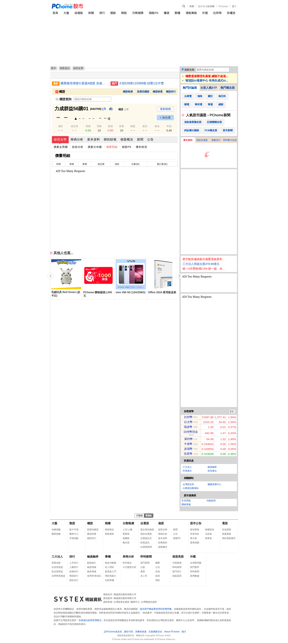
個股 (161, 523)
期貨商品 (109, 529)
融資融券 (212, 467)
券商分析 (128, 556)
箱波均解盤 (110, 563)
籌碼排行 (73, 576)
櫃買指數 (56, 534)
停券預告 (194, 534)
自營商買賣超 (58, 576)
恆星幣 (188, 453)
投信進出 (212, 470)
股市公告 (195, 523)
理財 (157, 580)
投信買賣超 (57, 571)
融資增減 (91, 567)
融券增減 (91, 571)
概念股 (126, 542)
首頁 (55, 13)
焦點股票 (176, 576)
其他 (157, 571)
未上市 (143, 576)
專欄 (108, 556)
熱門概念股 (228, 87)
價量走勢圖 (61, 146)
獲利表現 (141, 146)
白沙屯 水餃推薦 (206, 6)
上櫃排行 (73, 567)
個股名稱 (189, 69)
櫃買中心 (73, 534)
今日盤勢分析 (129, 567)
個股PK (153, 13)
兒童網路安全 (155, 631)
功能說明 (211, 500)
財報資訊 (144, 542)
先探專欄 (109, 580)
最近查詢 (187, 140)
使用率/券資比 (94, 576)
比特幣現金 (191, 431)
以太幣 (188, 421)
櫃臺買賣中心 (214, 484)
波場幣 (188, 448)
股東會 (208, 538)
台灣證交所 (188, 484)
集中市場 (73, 529)
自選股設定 (146, 538)
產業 (142, 571)
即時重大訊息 (230, 140)
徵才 (184, 631)
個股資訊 (65, 68)
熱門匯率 (194, 567)
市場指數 (73, 538)
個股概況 (126, 139)
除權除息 (209, 529)
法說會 (208, 534)
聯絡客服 (186, 504)
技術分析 (77, 146)
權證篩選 (158, 91)
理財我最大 (110, 576)
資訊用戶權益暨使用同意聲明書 (156, 609)
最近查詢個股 (147, 529)
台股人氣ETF (208, 87)
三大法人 (187, 467)
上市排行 (73, 563)
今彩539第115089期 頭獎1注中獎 (141, 83)
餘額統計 (91, 563)
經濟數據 (194, 576)
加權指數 (56, 529)
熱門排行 (176, 571)
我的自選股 (202, 140)
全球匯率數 (195, 563)
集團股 (126, 538)
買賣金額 (56, 563)
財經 (157, 576)
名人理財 (109, 567)
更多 (232, 411)
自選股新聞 (146, 547)
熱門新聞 (144, 563)
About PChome (172, 631)
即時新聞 (146, 556)
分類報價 (137, 13)
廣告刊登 (128, 631)
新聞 (191, 6)
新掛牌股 (194, 529)
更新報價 (165, 108)
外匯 (205, 13)
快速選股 (226, 529)
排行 (102, 13)
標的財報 (110, 139)
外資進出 (187, 470)
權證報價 (128, 91)
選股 (113, 13)
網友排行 (73, 580)
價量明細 (112, 146)
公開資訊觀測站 (191, 488)
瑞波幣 (188, 426)
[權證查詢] (92, 99)
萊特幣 (188, 439)
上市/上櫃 (127, 529)
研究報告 (127, 563)
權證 (166, 13)
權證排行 (171, 91)
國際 (157, 563)
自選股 (78, 13)
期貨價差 (109, 534)
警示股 (193, 538)
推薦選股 (226, 534)
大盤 (66, 13)
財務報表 (162, 542)
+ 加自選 (165, 117)
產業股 (126, 534)
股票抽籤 (194, 542)
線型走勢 (60, 139)
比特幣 (217, 13)
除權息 (231, 13)
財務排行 (73, 571)
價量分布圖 (95, 146)
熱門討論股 (190, 87)
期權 (177, 13)
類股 (124, 13)
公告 (150, 139)
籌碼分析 (76, 139)
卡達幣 (188, 443)
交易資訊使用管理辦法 (90, 620)
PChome (223, 6)
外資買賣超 (57, 567)
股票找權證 (143, 91)
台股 (142, 567)
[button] (179, 276)
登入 (234, 6)
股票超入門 (110, 571)
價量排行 (216, 140)
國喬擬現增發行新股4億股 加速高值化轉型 (84, 83)
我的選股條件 (229, 538)
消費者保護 (140, 631)
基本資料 (93, 139)
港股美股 (191, 13)
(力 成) (107, 108)
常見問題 (186, 500)
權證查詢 (63, 99)
